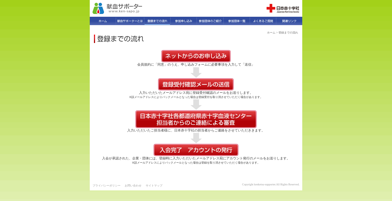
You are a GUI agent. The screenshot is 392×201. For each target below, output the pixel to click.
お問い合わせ (133, 185)
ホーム (271, 32)
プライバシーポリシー (107, 185)
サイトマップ (154, 185)
